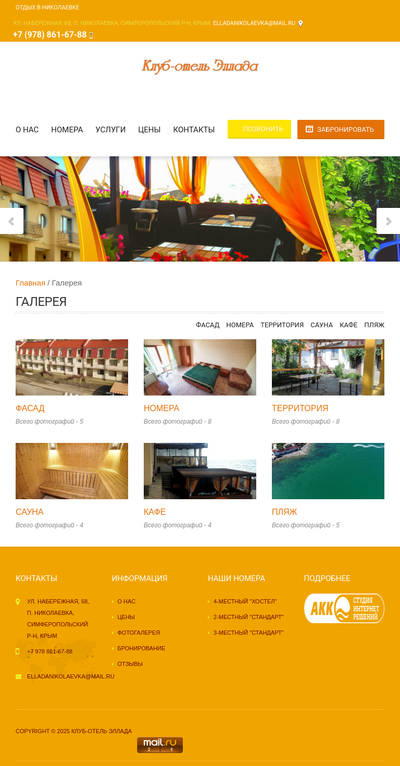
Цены (149, 129)
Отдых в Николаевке (47, 7)
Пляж (374, 325)
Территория (282, 325)
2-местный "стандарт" (249, 617)
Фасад (207, 325)
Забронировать (345, 129)
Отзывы (130, 664)
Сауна (321, 325)
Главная (30, 282)
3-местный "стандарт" (249, 632)
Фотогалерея (139, 632)
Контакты (194, 129)
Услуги (110, 129)
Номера (67, 129)
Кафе (348, 325)
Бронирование (142, 648)
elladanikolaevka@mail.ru (254, 23)
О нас (27, 129)
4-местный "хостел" (245, 601)
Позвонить (263, 129)
